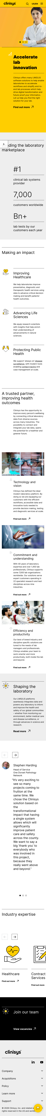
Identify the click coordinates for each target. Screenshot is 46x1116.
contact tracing (29, 367)
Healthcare (11, 974)
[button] (28, 3)
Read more (21, 731)
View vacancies (24, 1029)
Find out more (23, 107)
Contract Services (38, 976)
